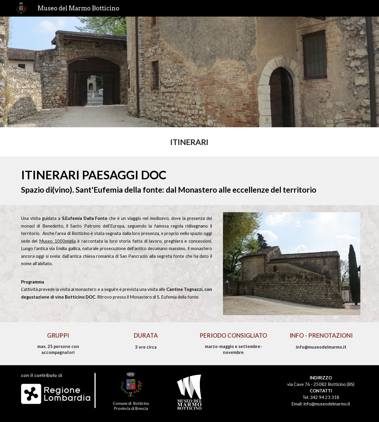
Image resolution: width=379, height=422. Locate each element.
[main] (189, 141)
